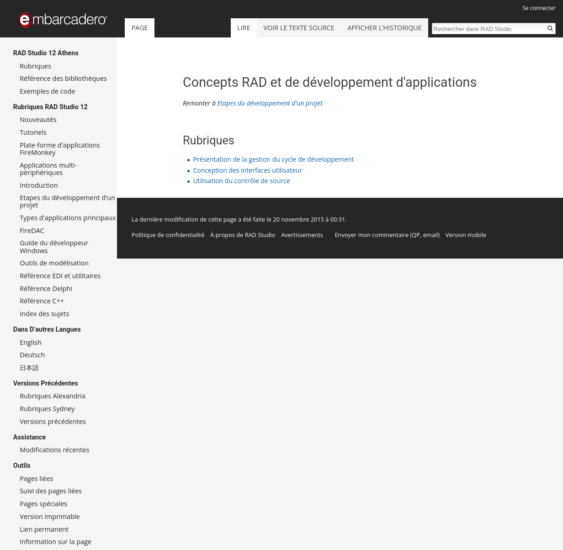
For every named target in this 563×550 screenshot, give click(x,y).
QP (416, 235)
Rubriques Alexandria (52, 395)
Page (139, 27)
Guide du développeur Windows (54, 246)
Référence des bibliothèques (63, 78)
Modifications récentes (54, 449)
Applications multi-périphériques (48, 169)
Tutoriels (33, 132)
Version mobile (466, 235)
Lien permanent (44, 529)
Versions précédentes (53, 421)
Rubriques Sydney (47, 408)
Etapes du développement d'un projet (269, 103)
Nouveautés (38, 119)
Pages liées (36, 478)
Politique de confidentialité (168, 235)
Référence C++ (42, 300)
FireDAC (32, 230)
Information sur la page (55, 541)
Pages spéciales (43, 503)
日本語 (29, 367)
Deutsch (32, 354)
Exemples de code (47, 91)
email (430, 235)
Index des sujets (44, 313)
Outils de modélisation (54, 263)
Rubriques (35, 66)
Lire (243, 27)
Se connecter (539, 8)
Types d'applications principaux (68, 217)
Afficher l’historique (384, 27)
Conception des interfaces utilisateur (247, 170)
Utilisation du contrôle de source (241, 180)
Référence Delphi (46, 288)
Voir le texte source (299, 27)
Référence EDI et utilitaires (60, 275)
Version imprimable (50, 516)
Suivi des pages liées (51, 491)
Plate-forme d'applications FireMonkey (60, 149)
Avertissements (302, 235)
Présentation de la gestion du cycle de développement (273, 159)
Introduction (39, 185)
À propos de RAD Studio (242, 235)
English (31, 342)
